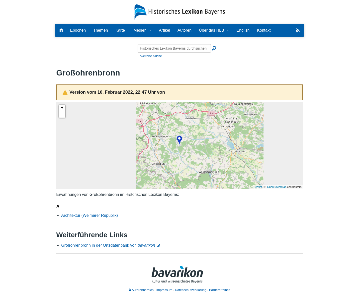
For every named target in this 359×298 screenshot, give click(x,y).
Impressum (164, 290)
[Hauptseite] (61, 30)
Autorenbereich (141, 290)
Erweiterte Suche (150, 56)
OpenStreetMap (276, 186)
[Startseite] (179, 11)
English (243, 30)
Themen (100, 30)
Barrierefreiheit (219, 290)
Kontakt (263, 30)
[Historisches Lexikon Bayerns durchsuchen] (174, 48)
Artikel (164, 30)
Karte (120, 30)
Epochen (78, 30)
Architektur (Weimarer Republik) (89, 215)
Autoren (184, 30)
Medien (139, 30)
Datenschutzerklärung (190, 290)
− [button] (62, 114)
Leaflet (258, 186)
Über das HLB (211, 30)
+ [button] (62, 108)
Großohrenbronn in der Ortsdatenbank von (108, 245)
